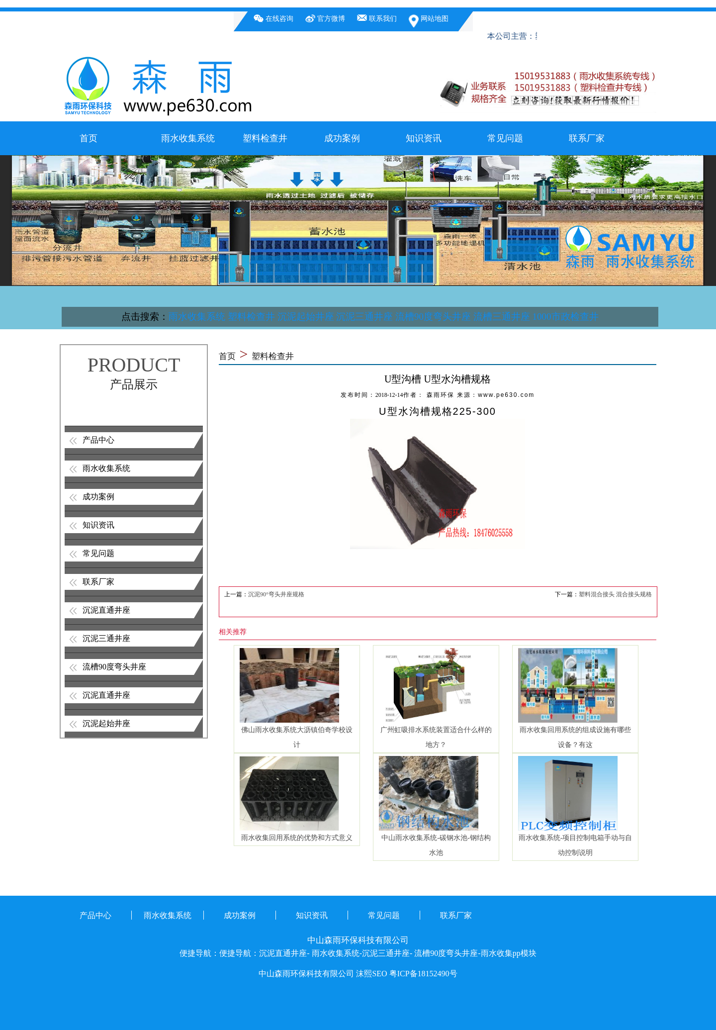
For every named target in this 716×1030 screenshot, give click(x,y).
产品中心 (98, 440)
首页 (88, 138)
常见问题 (505, 138)
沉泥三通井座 (364, 316)
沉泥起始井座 (305, 316)
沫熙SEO (371, 973)
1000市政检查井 (566, 316)
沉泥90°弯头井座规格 (276, 594)
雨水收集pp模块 (509, 953)
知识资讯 (424, 138)
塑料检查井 (265, 138)
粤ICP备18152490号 (423, 973)
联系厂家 (587, 138)
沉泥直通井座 (106, 610)
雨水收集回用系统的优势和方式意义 (297, 838)
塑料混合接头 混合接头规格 (615, 594)
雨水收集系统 (188, 138)
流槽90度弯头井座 (433, 316)
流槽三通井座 (501, 316)
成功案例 (342, 138)
